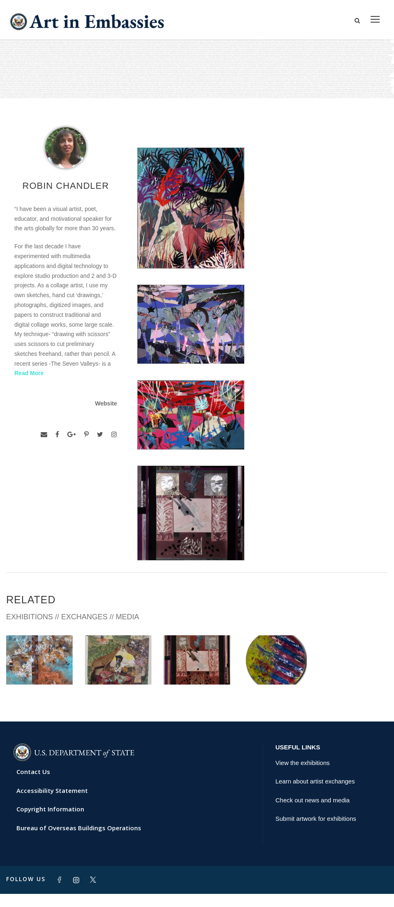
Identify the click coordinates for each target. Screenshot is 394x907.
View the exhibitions (302, 775)
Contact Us (33, 785)
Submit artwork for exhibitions (315, 831)
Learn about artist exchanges (315, 794)
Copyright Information (50, 822)
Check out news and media (312, 812)
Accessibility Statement (52, 803)
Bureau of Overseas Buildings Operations (78, 840)
